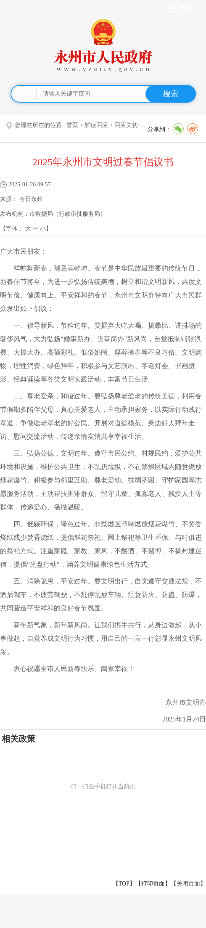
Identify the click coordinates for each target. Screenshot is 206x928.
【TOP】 (124, 883)
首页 (72, 125)
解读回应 (96, 125)
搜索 (170, 94)
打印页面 (153, 883)
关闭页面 (188, 883)
